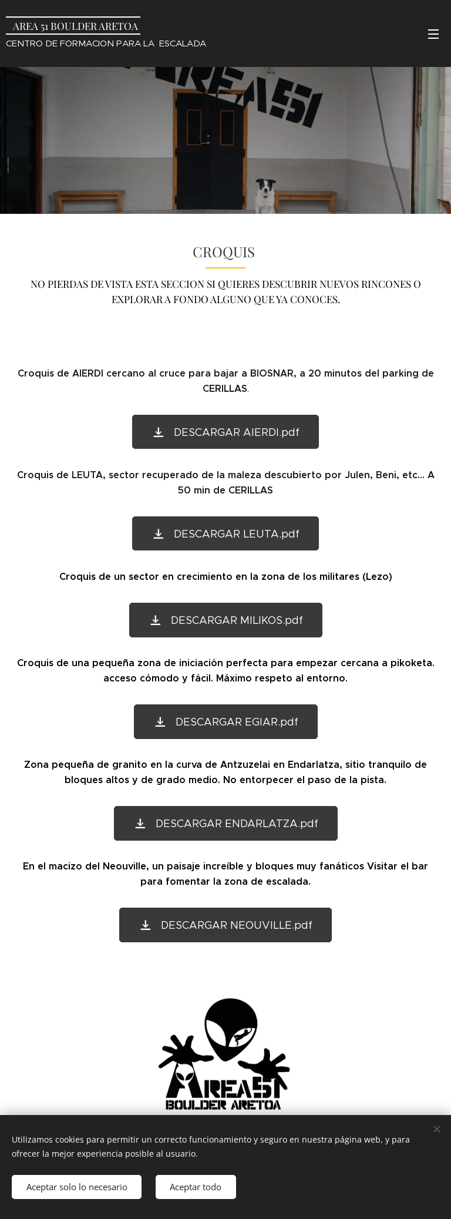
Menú (433, 34)
